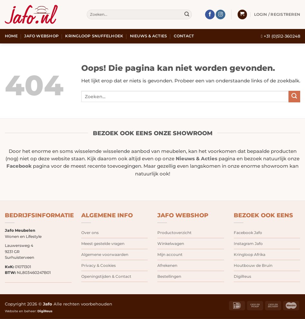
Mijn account (169, 254)
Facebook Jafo (248, 232)
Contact (184, 36)
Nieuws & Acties (148, 36)
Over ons (90, 232)
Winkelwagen (170, 243)
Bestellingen (169, 276)
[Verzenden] (187, 15)
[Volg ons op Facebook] (210, 15)
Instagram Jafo (248, 243)
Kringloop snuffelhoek (94, 36)
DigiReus (242, 276)
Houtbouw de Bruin (253, 265)
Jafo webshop (41, 36)
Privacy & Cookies (98, 265)
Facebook (19, 166)
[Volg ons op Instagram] (220, 15)
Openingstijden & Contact (106, 276)
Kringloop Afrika (249, 254)
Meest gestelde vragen (102, 243)
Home (11, 36)
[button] (242, 14)
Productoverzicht (174, 232)
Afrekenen (167, 265)
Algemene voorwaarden (104, 254)
